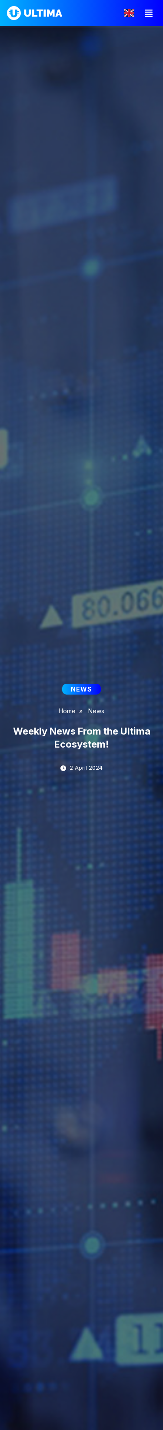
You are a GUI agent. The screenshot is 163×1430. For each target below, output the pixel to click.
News (96, 711)
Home (67, 711)
